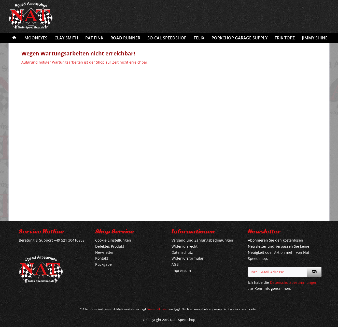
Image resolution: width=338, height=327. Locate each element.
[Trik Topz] (284, 38)
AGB (175, 264)
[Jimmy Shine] (314, 38)
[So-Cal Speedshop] (167, 38)
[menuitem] (14, 38)
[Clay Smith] (66, 38)
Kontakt (101, 258)
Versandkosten (157, 309)
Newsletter (104, 252)
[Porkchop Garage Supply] (239, 38)
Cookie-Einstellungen (113, 240)
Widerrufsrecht (185, 246)
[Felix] (199, 38)
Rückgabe (103, 264)
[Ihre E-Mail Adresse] (277, 272)
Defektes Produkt (109, 246)
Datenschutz (182, 252)
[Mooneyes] (36, 38)
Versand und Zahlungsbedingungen (202, 240)
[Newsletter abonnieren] (314, 272)
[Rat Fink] (94, 38)
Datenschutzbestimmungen (293, 282)
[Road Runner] (125, 38)
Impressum (181, 270)
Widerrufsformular (188, 258)
